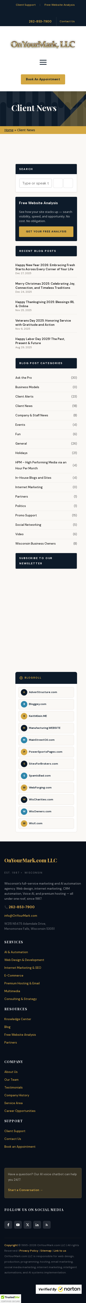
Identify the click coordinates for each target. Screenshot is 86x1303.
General (21, 443)
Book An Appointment (43, 79)
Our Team (11, 1080)
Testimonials (13, 1087)
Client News (24, 406)
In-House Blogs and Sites (33, 478)
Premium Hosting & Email (22, 983)
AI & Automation (16, 952)
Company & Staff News (31, 415)
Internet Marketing (29, 487)
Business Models (27, 387)
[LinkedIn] (37, 1225)
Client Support (26, 5)
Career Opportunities (20, 1111)
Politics (20, 506)
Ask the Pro (23, 378)
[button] (10, 1298)
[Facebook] (8, 1225)
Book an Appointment (20, 1147)
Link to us (60, 1251)
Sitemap (46, 1251)
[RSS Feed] (47, 1225)
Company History (16, 1095)
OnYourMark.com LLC (30, 860)
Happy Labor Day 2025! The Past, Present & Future (40, 341)
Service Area (13, 1103)
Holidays (21, 453)
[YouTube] (18, 1225)
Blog (7, 1027)
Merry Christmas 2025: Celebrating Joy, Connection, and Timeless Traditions (45, 286)
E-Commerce (13, 975)
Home (9, 130)
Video (19, 534)
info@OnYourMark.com (20, 916)
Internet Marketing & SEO (22, 968)
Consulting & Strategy (20, 999)
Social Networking (28, 525)
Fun (18, 434)
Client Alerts (24, 396)
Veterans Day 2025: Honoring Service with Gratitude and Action (43, 323)
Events (20, 425)
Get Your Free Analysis (46, 231)
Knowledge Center (17, 1019)
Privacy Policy (28, 1251)
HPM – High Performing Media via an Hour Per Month (41, 465)
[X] (27, 1225)
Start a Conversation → (25, 1190)
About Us (11, 1072)
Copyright (11, 1245)
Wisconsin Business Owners (35, 544)
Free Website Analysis (59, 5)
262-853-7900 (40, 21)
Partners (21, 496)
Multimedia (12, 991)
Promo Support (26, 515)
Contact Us (67, 21)
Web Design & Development (24, 960)
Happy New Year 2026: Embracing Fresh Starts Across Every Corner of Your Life (45, 267)
